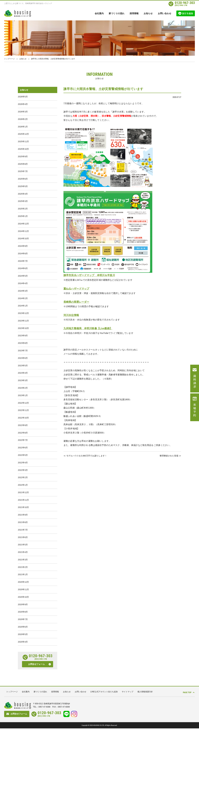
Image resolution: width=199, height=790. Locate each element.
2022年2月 (23, 520)
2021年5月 (23, 595)
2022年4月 (23, 504)
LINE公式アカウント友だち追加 (104, 753)
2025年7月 (23, 180)
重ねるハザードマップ (77, 288)
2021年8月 (23, 570)
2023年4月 (23, 404)
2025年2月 (23, 221)
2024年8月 (23, 271)
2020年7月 (23, 678)
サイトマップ (127, 753)
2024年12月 (23, 238)
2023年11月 (23, 346)
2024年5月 (23, 296)
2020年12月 (23, 636)
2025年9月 (23, 163)
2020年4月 (23, 703)
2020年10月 (23, 653)
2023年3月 (23, 412)
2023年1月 (23, 429)
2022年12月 (23, 437)
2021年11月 (23, 545)
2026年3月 (23, 114)
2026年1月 (23, 130)
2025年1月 (23, 230)
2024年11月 (23, 246)
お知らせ (148, 13)
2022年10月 (23, 454)
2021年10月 (23, 553)
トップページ (9, 59)
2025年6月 (23, 188)
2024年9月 (23, 263)
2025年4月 (23, 205)
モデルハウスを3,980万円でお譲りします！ (88, 455)
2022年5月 (23, 495)
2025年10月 (23, 155)
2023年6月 (23, 387)
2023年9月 (23, 362)
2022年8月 (23, 470)
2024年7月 (23, 279)
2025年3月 (23, 213)
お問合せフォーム (36, 726)
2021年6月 (23, 587)
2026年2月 (23, 122)
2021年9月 (23, 562)
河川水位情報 (71, 315)
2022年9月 (23, 462)
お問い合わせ (164, 13)
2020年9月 (23, 661)
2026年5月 (23, 97)
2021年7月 (23, 578)
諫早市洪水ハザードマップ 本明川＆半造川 (90, 275)
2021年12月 (23, 537)
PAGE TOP (185, 753)
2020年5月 (23, 694)
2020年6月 (23, 686)
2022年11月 (23, 445)
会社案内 (99, 13)
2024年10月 (23, 255)
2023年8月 (23, 371)
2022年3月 (23, 512)
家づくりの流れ (116, 13)
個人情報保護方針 (145, 753)
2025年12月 (23, 138)
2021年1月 (23, 628)
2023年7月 (23, 379)
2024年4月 (23, 304)
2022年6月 (23, 487)
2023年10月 (23, 354)
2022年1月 (23, 528)
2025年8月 (23, 172)
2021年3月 (23, 611)
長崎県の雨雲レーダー (77, 301)
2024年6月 (23, 288)
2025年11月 (23, 147)
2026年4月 (23, 105)
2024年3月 (23, 313)
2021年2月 (23, 620)
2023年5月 (23, 396)
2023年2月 (23, 421)
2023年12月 (23, 338)
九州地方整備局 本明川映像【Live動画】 (89, 328)
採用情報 (134, 13)
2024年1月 (23, 329)
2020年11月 (23, 645)
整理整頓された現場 (168, 455)
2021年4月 (23, 603)
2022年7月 (23, 479)
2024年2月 (23, 321)
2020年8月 (23, 670)
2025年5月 (23, 197)
